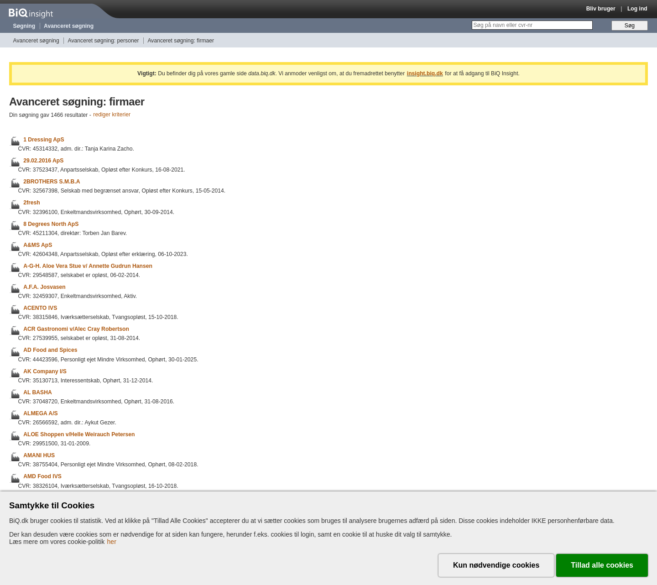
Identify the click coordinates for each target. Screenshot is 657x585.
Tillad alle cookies (602, 565)
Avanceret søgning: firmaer (180, 40)
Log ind (637, 8)
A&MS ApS (37, 245)
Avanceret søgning (69, 26)
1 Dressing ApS (43, 139)
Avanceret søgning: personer (103, 40)
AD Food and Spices (50, 350)
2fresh (31, 203)
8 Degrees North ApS (50, 224)
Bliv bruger (600, 8)
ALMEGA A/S (40, 413)
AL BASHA (37, 392)
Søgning (24, 26)
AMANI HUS (39, 455)
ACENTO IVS (40, 308)
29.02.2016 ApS (43, 160)
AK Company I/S (45, 371)
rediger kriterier (111, 115)
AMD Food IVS (42, 477)
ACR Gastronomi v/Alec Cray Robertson (76, 329)
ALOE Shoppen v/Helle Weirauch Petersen (79, 434)
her (111, 541)
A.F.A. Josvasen (44, 287)
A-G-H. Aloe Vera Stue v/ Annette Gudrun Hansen (87, 266)
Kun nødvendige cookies (496, 565)
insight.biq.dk (425, 73)
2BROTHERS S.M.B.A (51, 181)
